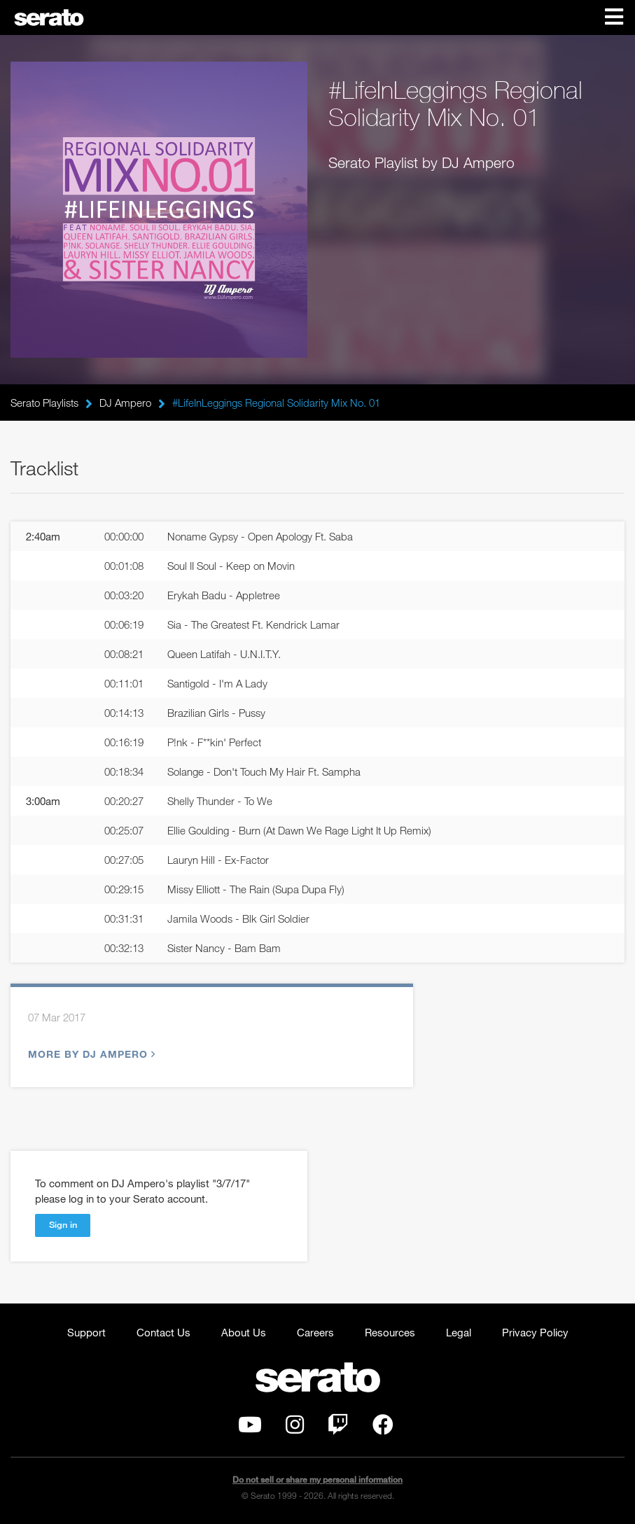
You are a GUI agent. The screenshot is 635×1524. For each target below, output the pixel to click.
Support (86, 1332)
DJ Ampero (125, 402)
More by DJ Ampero (90, 1054)
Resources (390, 1332)
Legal (458, 1332)
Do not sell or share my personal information (317, 1479)
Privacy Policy (535, 1332)
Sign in (63, 1224)
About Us (243, 1332)
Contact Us (163, 1332)
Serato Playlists (44, 402)
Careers (315, 1332)
